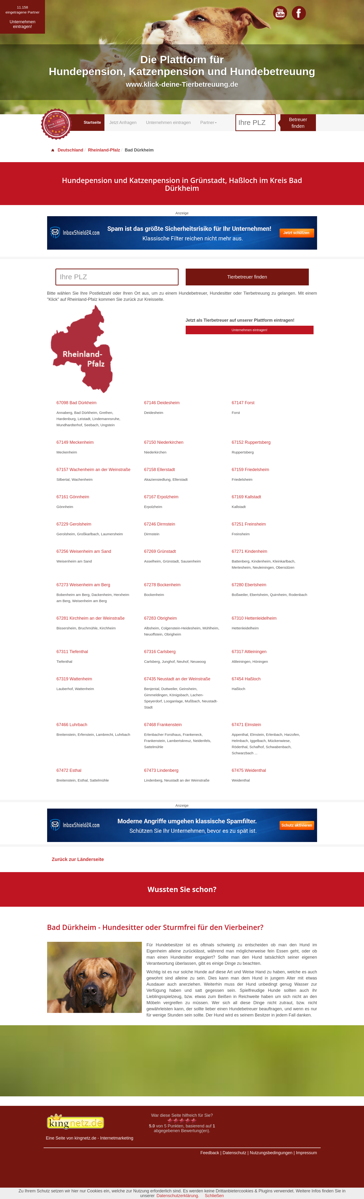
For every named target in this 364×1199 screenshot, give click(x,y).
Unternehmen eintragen (168, 122)
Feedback (209, 1152)
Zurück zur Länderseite (78, 859)
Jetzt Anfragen (122, 122)
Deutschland (67, 150)
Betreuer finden (298, 123)
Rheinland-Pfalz (104, 150)
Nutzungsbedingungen (271, 1152)
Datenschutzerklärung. (178, 1195)
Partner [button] (208, 122)
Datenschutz (234, 1152)
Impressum (306, 1152)
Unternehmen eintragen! (249, 330)
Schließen (214, 1195)
